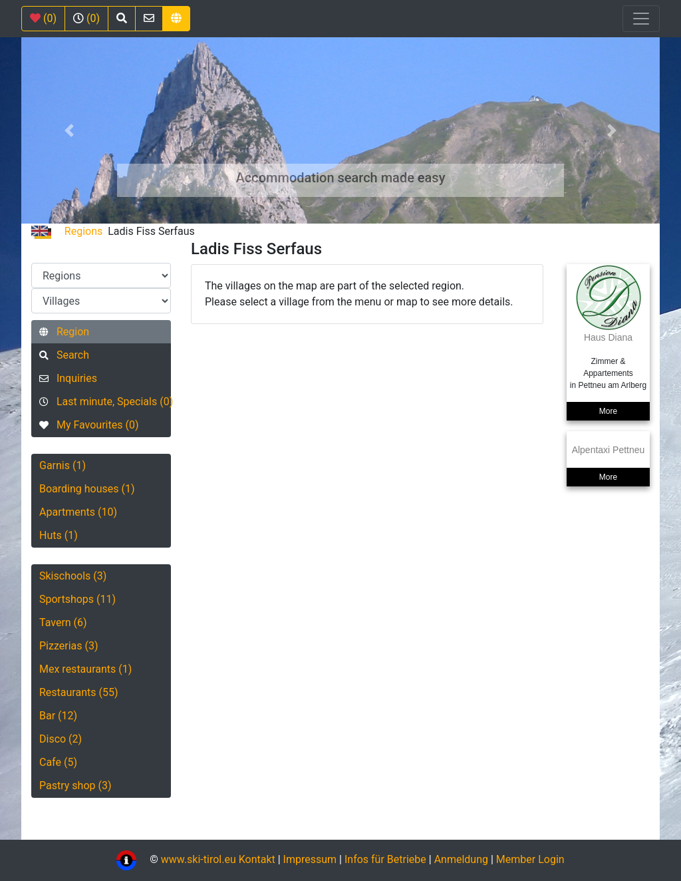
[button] (69, 130)
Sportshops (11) (77, 599)
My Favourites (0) (88, 425)
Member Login (530, 859)
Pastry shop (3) (75, 785)
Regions (83, 231)
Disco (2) (60, 739)
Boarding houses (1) (87, 488)
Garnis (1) (62, 465)
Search (64, 355)
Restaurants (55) (78, 692)
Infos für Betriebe (385, 859)
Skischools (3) (72, 576)
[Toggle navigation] (641, 18)
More (608, 411)
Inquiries (68, 378)
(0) (43, 18)
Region (64, 331)
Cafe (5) (58, 762)
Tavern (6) (63, 622)
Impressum (310, 859)
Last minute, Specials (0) (105, 401)
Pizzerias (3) (68, 645)
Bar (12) (58, 715)
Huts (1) (58, 535)
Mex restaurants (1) (85, 669)
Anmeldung (461, 859)
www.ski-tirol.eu (198, 859)
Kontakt (258, 859)
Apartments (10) (78, 512)
